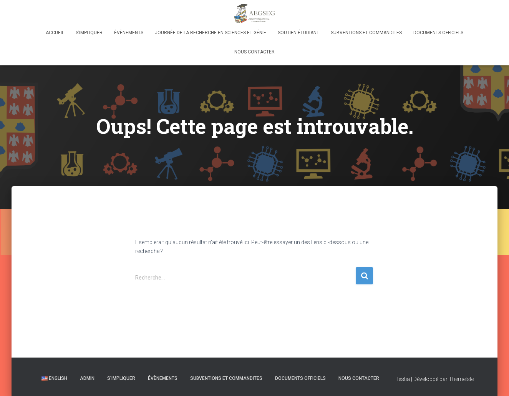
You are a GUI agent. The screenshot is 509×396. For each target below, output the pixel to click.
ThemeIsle (461, 379)
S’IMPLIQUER (89, 32)
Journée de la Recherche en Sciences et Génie (210, 32)
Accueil (55, 32)
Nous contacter (254, 52)
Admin (87, 378)
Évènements (128, 32)
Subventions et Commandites (366, 32)
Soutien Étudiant (298, 32)
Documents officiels (438, 32)
